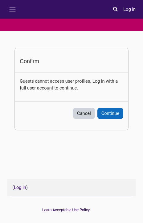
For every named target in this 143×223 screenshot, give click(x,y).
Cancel (84, 113)
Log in (129, 9)
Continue (110, 113)
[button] (115, 9)
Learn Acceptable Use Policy (66, 210)
